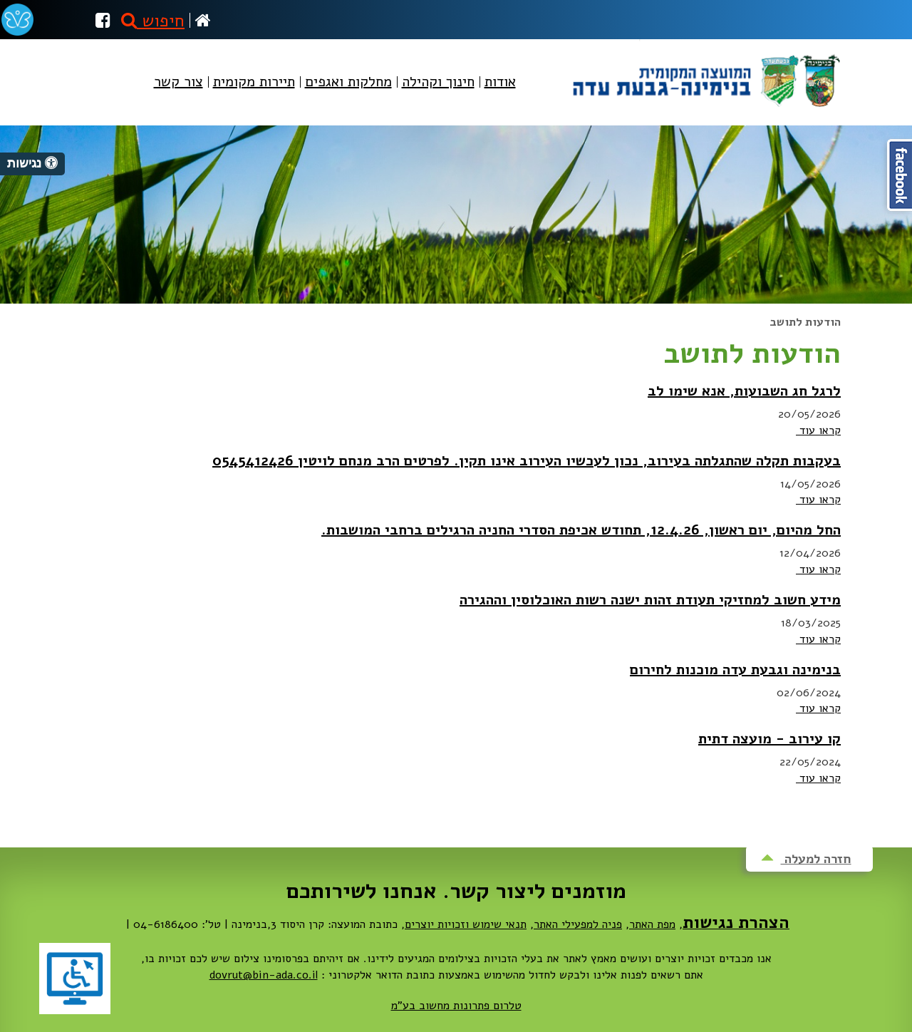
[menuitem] (500, 93)
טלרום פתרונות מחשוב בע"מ (456, 1005)
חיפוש (153, 20)
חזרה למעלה (806, 858)
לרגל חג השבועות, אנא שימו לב (744, 391)
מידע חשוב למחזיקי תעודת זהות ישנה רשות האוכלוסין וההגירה (650, 599)
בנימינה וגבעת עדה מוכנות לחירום (735, 669)
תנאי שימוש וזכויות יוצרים (466, 924)
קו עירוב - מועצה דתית (769, 738)
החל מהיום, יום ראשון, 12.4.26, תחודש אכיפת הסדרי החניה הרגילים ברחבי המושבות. (581, 530)
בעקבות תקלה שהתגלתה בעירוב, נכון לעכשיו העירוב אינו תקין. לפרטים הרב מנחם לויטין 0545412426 (526, 460)
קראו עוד (818, 430)
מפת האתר (652, 924)
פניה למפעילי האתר (578, 924)
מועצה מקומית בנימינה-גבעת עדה (705, 75)
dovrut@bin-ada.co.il (263, 975)
